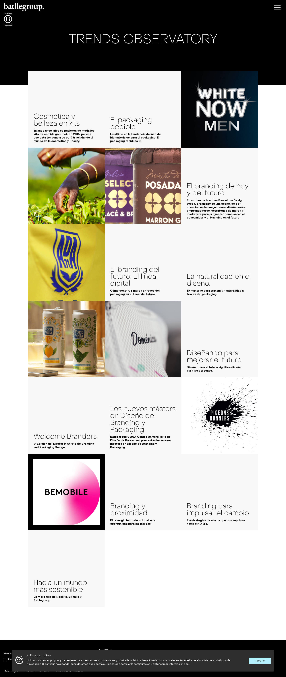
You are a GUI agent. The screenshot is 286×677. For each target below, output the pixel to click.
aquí (186, 664)
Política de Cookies (37, 671)
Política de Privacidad (69, 671)
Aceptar (260, 661)
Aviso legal (11, 671)
